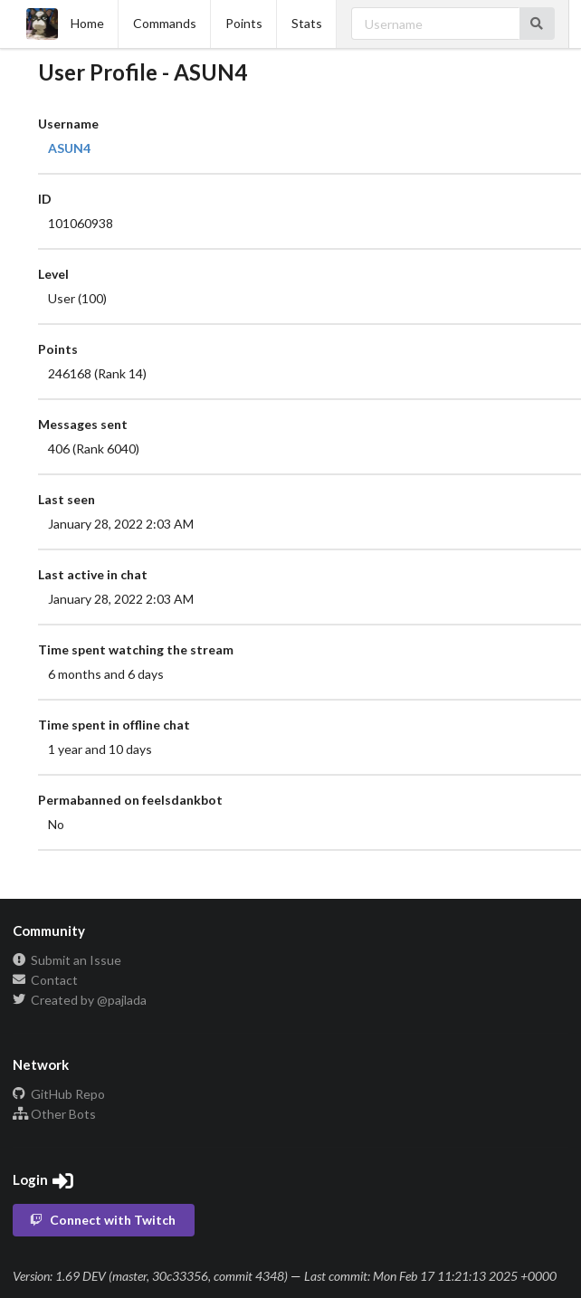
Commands (164, 23)
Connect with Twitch (102, 1219)
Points (243, 23)
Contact (45, 980)
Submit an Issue (67, 960)
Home (65, 24)
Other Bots (54, 1113)
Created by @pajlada (80, 999)
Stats (306, 23)
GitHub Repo (59, 1094)
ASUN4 (69, 148)
